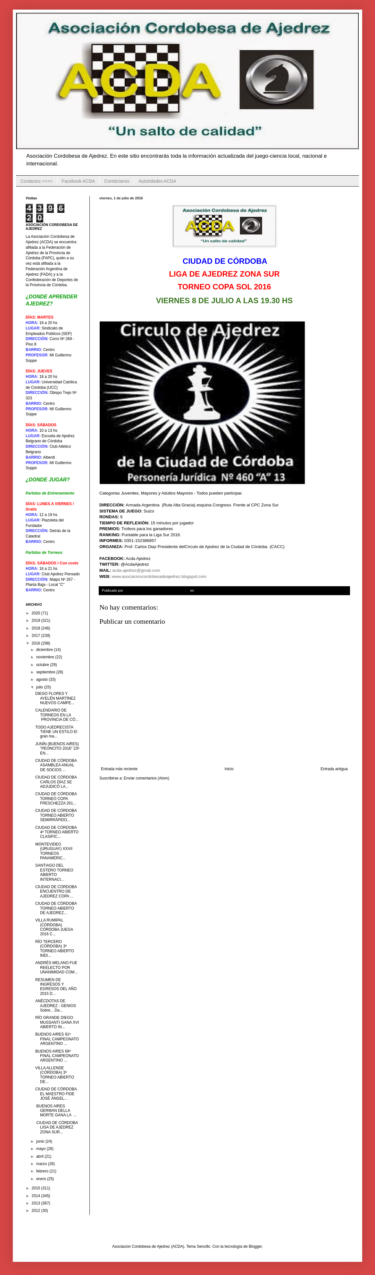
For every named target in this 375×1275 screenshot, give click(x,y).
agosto (42, 679)
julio (40, 687)
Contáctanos (116, 181)
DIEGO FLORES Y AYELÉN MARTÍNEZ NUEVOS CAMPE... (56, 698)
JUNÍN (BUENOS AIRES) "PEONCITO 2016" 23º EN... (57, 748)
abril (40, 1156)
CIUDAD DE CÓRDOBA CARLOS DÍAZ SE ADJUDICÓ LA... (56, 782)
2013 (36, 1203)
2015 (36, 1188)
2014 (36, 1196)
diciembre (45, 649)
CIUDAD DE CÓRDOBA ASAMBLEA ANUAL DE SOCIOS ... (56, 765)
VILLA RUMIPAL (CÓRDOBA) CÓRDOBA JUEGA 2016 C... (54, 927)
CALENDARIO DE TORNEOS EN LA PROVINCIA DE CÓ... (57, 715)
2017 (36, 635)
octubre (43, 664)
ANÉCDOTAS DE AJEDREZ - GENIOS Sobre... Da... (55, 1006)
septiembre (46, 672)
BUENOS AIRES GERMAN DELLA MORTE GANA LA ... (56, 1111)
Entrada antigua (334, 769)
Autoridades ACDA (157, 181)
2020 (36, 613)
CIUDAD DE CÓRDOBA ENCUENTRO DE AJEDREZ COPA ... (56, 891)
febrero (42, 1171)
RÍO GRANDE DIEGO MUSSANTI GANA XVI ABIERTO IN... (57, 1022)
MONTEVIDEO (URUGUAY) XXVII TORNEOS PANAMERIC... (53, 851)
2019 (36, 620)
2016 (36, 643)
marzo (42, 1164)
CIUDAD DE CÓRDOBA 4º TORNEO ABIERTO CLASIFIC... (57, 832)
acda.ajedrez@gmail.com (136, 570)
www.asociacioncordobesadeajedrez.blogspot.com (159, 576)
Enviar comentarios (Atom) (146, 778)
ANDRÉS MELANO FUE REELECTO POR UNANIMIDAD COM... (56, 967)
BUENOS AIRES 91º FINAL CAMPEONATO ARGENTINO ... (57, 1039)
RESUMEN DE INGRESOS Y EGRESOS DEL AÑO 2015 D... (56, 987)
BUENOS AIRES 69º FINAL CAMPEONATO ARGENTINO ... (57, 1056)
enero (41, 1179)
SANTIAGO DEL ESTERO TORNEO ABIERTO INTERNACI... (54, 872)
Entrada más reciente (119, 769)
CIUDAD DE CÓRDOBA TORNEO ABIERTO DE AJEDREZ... (56, 908)
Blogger (255, 1246)
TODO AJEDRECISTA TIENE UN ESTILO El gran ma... (56, 732)
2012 (36, 1210)
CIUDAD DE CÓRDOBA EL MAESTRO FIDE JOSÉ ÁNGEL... (56, 1094)
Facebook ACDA (78, 181)
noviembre (45, 657)
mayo (41, 1148)
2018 (36, 628)
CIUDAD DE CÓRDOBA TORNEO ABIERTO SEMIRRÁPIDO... (56, 815)
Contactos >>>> (37, 181)
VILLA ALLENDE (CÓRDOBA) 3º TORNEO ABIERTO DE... (54, 1075)
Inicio (229, 769)
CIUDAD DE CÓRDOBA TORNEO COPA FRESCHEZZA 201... (56, 798)
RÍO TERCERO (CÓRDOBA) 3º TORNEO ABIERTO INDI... (54, 948)
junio (41, 1141)
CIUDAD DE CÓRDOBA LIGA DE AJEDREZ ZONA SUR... (56, 1127)
